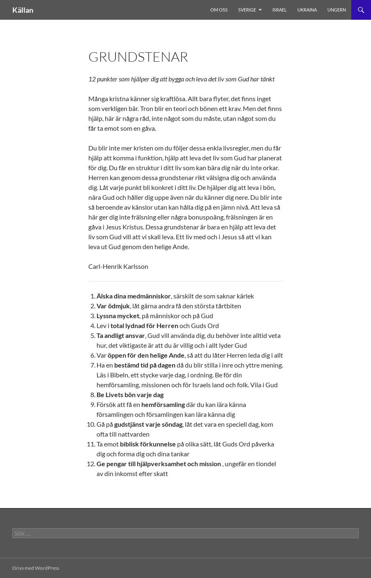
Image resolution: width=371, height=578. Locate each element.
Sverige (247, 9)
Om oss (219, 9)
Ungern (336, 9)
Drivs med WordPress (35, 568)
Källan (22, 9)
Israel (279, 9)
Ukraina (307, 9)
